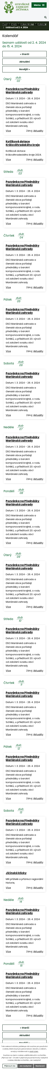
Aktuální (24, 61)
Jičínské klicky (16, 873)
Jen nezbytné (25, 1066)
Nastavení (40, 1066)
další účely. (34, 1051)
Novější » (24, 69)
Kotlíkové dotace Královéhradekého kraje (23, 143)
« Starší (24, 54)
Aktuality (38, 130)
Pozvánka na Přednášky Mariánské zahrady (22, 90)
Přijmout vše (9, 1066)
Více (8, 130)
